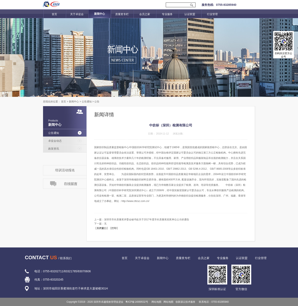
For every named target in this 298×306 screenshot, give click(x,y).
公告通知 (87, 101)
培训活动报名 (65, 170)
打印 (114, 228)
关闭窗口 (102, 228)
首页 (54, 14)
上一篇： (141, 219)
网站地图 (156, 301)
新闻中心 (74, 101)
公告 (96, 101)
